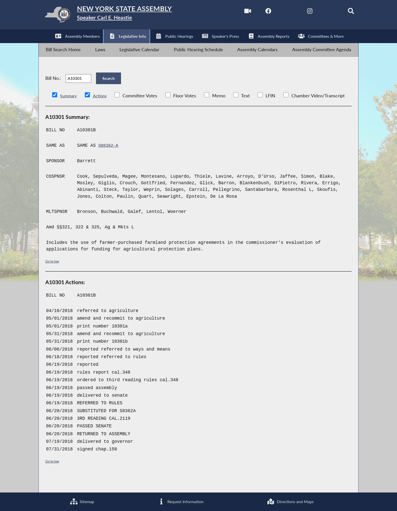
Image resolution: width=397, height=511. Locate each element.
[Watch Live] (236, 12)
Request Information (178, 500)
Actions (102, 109)
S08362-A (109, 159)
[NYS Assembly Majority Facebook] (257, 12)
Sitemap (81, 500)
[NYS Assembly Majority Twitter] (278, 12)
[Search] (343, 12)
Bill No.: (53, 87)
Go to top (53, 274)
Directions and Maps (289, 500)
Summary (69, 109)
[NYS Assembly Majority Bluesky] (321, 12)
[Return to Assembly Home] (119, 16)
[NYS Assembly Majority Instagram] (300, 12)
